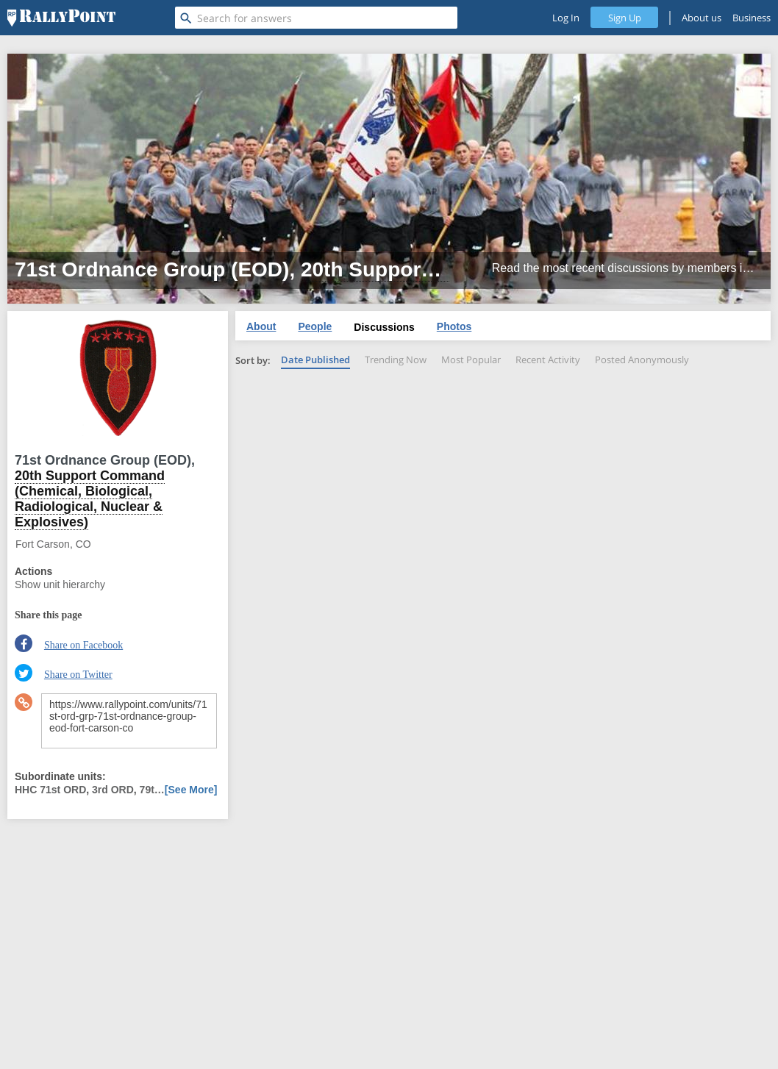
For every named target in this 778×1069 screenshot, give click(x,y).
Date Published (315, 359)
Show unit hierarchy (60, 584)
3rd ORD (113, 790)
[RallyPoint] (61, 17)
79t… (152, 790)
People (315, 326)
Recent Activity (547, 359)
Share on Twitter (78, 674)
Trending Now (396, 359)
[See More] (191, 790)
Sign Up (624, 17)
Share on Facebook (83, 645)
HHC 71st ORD (50, 790)
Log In (565, 17)
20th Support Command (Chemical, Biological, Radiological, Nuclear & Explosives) (90, 498)
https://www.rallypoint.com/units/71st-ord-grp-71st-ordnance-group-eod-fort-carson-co (129, 720)
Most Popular (471, 359)
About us (701, 17)
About (261, 326)
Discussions (384, 327)
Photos (454, 326)
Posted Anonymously (642, 359)
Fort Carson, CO (53, 544)
